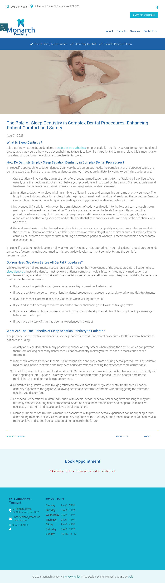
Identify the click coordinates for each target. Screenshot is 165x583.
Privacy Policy (72, 576)
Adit (130, 576)
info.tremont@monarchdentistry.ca (27, 518)
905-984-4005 (17, 6)
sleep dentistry (16, 271)
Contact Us (150, 31)
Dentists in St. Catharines (71, 148)
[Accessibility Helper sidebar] (4, 27)
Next (147, 436)
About (109, 31)
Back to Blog (16, 436)
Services (135, 31)
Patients (121, 31)
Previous (122, 436)
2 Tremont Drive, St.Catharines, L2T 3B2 (54, 6)
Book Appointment (144, 14)
